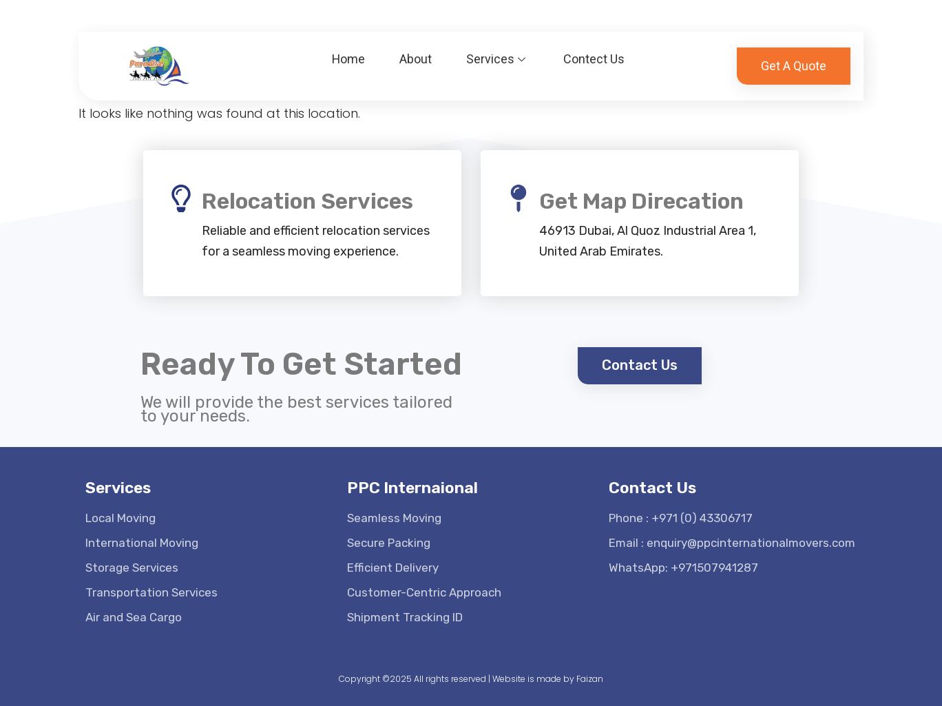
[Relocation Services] (181, 198)
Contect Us (594, 52)
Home (349, 52)
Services (498, 52)
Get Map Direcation (641, 201)
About (416, 52)
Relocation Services (307, 201)
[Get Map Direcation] (518, 198)
